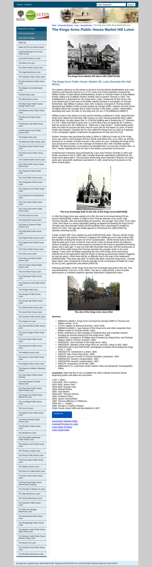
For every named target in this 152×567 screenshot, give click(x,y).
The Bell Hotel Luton (27, 95)
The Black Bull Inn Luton (28, 99)
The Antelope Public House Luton (32, 77)
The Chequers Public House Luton (30, 172)
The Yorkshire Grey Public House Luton (32, 548)
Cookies (28, 4)
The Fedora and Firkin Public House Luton (30, 259)
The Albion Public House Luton (31, 68)
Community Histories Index (64, 421)
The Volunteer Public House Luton (30, 504)
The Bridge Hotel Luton (28, 137)
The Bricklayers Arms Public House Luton (30, 132)
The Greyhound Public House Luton (30, 347)
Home (19, 4)
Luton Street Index (60, 430)
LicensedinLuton (86, 25)
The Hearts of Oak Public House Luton (31, 358)
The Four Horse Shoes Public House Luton (30, 266)
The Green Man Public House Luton (30, 340)
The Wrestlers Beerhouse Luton (31, 554)
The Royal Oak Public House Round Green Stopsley (30, 483)
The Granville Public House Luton (32, 317)
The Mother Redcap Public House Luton (29, 421)
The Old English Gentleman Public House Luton (29, 438)
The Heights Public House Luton (31, 364)
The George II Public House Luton (30, 295)
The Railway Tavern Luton (29, 467)
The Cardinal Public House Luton (32, 160)
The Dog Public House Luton (30, 220)
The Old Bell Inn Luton (27, 433)
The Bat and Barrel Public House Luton (32, 82)
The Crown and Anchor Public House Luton (30, 210)
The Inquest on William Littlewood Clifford (32, 369)
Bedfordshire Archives (26, 29)
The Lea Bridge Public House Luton (30, 403)
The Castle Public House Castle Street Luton (31, 165)
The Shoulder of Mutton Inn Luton (32, 489)
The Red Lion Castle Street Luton (32, 471)
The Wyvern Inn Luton (27, 543)
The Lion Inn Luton (26, 408)
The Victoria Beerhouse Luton (30, 498)
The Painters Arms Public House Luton (31, 445)
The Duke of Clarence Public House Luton (30, 226)
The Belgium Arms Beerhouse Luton (30, 89)
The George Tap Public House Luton (30, 302)
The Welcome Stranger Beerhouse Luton (28, 511)
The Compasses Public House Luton (30, 183)
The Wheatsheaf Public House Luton (31, 517)
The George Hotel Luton (28, 290)
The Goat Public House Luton (30, 312)
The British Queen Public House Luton (31, 147)
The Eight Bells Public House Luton (30, 232)
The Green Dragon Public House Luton (31, 334)
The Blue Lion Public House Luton (30, 118)
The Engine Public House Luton (31, 238)
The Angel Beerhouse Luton (30, 72)
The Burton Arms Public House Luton (31, 154)
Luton (77, 25)
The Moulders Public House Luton (29, 427)
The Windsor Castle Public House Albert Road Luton (32, 531)
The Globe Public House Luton (31, 308)
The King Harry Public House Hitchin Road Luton (30, 389)
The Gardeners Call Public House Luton (32, 284)
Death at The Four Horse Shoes (31, 47)
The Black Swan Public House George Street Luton (30, 105)
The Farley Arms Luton (28, 254)
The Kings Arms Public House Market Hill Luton (30, 396)
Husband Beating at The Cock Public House (30, 53)
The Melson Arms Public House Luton (31, 414)
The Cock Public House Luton (30, 178)
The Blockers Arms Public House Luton (32, 112)
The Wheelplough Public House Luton (31, 524)
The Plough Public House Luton (31, 455)
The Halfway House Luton (29, 353)
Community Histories (65, 25)
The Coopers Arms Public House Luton (31, 190)
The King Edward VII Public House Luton (29, 383)
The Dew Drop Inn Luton (28, 215)
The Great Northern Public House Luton (32, 327)
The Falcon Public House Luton (31, 249)
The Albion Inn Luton (27, 63)
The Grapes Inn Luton (27, 321)
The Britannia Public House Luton (32, 142)
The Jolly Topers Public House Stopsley (30, 376)
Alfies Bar (22, 43)
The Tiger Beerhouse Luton (29, 494)
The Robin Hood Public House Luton (30, 477)
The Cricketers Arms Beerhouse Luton (31, 196)
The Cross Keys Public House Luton (30, 203)
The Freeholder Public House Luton (30, 277)
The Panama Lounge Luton (29, 451)
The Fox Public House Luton (30, 272)
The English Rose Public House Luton (31, 244)
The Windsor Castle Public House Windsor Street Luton (32, 537)
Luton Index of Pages (26, 38)
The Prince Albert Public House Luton (31, 461)
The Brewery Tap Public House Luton (31, 125)
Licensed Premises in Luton (29, 58)
